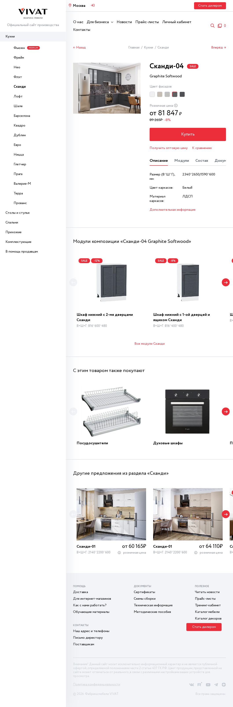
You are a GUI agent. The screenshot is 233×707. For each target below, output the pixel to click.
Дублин (20, 135)
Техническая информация (153, 605)
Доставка (80, 592)
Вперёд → (218, 47)
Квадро (19, 125)
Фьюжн (27, 47)
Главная (133, 47)
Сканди (20, 86)
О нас (78, 22)
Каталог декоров (208, 618)
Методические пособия (152, 611)
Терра (18, 193)
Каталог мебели (207, 611)
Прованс (20, 203)
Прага (18, 174)
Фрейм (19, 57)
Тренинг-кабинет (208, 605)
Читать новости (207, 592)
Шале (18, 106)
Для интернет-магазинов (92, 598)
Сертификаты (144, 592)
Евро (17, 144)
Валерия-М (22, 183)
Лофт (18, 96)
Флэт (18, 77)
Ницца (19, 154)
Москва (79, 6)
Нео (17, 67)
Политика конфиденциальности (96, 684)
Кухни (10, 36)
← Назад (79, 47)
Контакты (81, 30)
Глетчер (20, 164)
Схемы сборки (145, 598)
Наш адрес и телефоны (91, 631)
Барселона (22, 115)
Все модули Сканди (149, 343)
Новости (124, 22)
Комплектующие (18, 241)
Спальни (12, 222)
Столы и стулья (17, 212)
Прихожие (14, 232)
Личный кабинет (176, 22)
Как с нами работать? (89, 605)
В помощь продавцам (22, 251)
